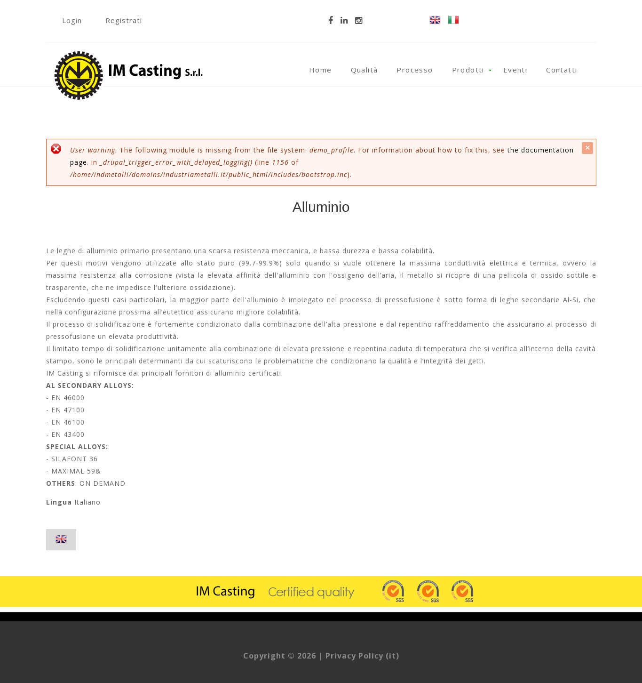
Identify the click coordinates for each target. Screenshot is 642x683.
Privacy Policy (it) (362, 656)
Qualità (364, 69)
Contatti (561, 69)
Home (320, 69)
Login (72, 20)
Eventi (515, 69)
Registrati (123, 20)
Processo (414, 69)
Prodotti (468, 69)
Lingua (59, 502)
